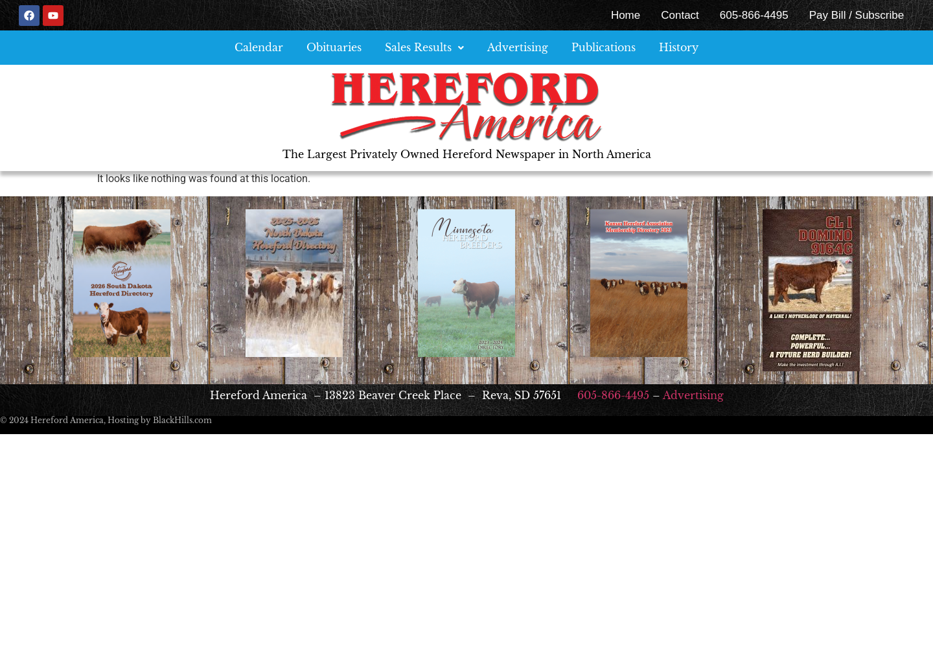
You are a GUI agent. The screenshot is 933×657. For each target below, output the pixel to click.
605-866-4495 (754, 15)
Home (625, 15)
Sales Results (424, 47)
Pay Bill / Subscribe (856, 15)
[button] (424, 47)
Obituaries (334, 47)
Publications (603, 47)
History (678, 47)
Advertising (517, 47)
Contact (680, 15)
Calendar (259, 47)
